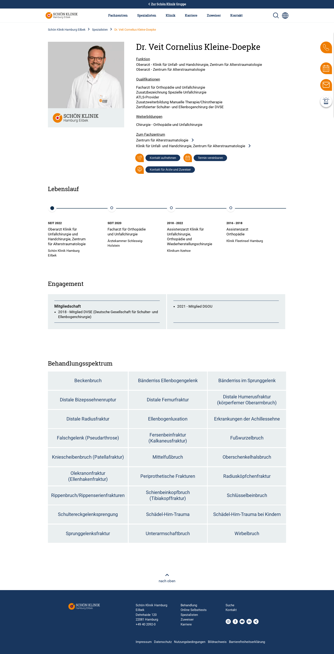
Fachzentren (118, 15)
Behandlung (189, 605)
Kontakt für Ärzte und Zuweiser (170, 169)
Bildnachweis (217, 642)
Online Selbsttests (194, 610)
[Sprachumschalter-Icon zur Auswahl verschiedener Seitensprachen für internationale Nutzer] (285, 15)
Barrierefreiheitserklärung (247, 642)
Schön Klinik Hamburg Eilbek (66, 29)
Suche (230, 605)
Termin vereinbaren (210, 158)
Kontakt (236, 15)
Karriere (191, 15)
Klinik (170, 15)
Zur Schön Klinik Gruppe (167, 4)
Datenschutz (163, 642)
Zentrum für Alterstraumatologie (165, 140)
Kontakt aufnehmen (163, 158)
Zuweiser (214, 15)
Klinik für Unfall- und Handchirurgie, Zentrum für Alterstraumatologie (193, 146)
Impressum (144, 642)
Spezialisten (146, 15)
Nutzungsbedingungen (189, 642)
